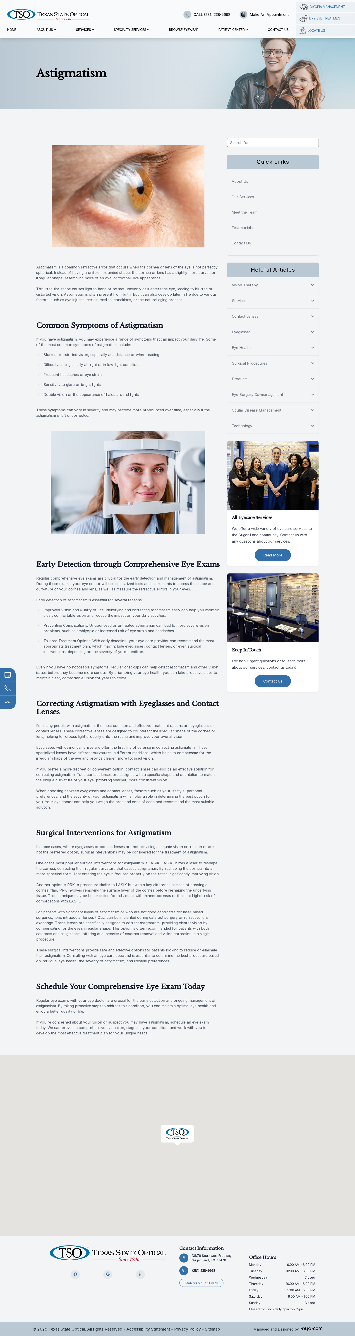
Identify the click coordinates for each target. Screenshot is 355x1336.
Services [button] (85, 30)
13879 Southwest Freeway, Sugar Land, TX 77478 (212, 1258)
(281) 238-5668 (203, 1271)
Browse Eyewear (183, 30)
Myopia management (322, 7)
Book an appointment (201, 1282)
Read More (272, 555)
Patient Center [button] (232, 30)
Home (12, 30)
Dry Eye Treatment (321, 18)
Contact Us (278, 30)
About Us (240, 181)
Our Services (243, 197)
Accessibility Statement (148, 1329)
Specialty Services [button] (131, 30)
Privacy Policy (187, 1329)
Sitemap (212, 1329)
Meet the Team (244, 212)
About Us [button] (46, 30)
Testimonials (242, 227)
